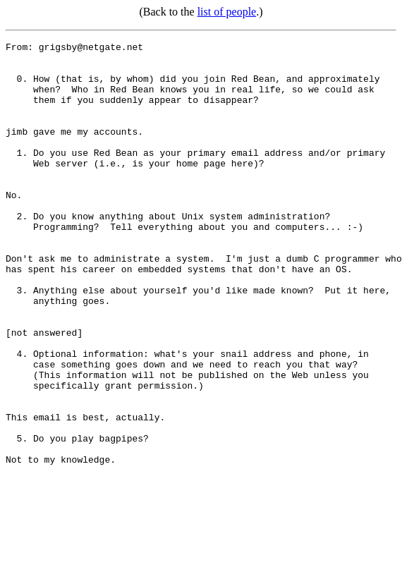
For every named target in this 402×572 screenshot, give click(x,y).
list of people (227, 12)
